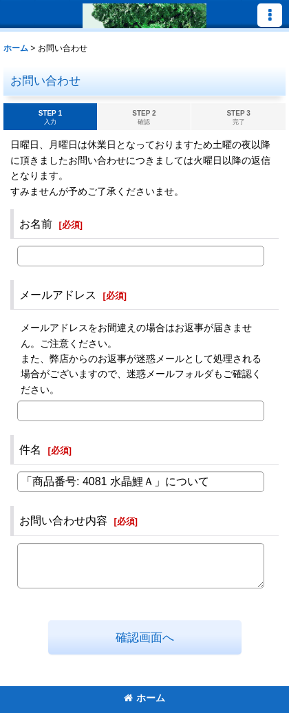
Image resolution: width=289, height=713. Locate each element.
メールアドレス (57, 294)
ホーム (144, 697)
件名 (30, 449)
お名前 (35, 223)
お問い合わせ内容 (63, 520)
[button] (269, 15)
